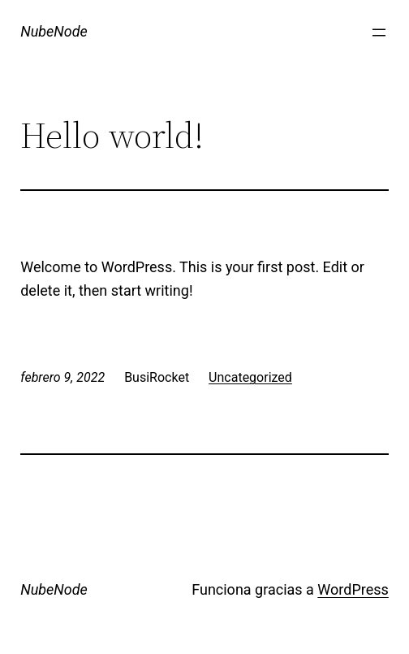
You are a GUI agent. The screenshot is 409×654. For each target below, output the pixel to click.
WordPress (352, 589)
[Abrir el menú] (379, 32)
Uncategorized (250, 377)
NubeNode (54, 31)
